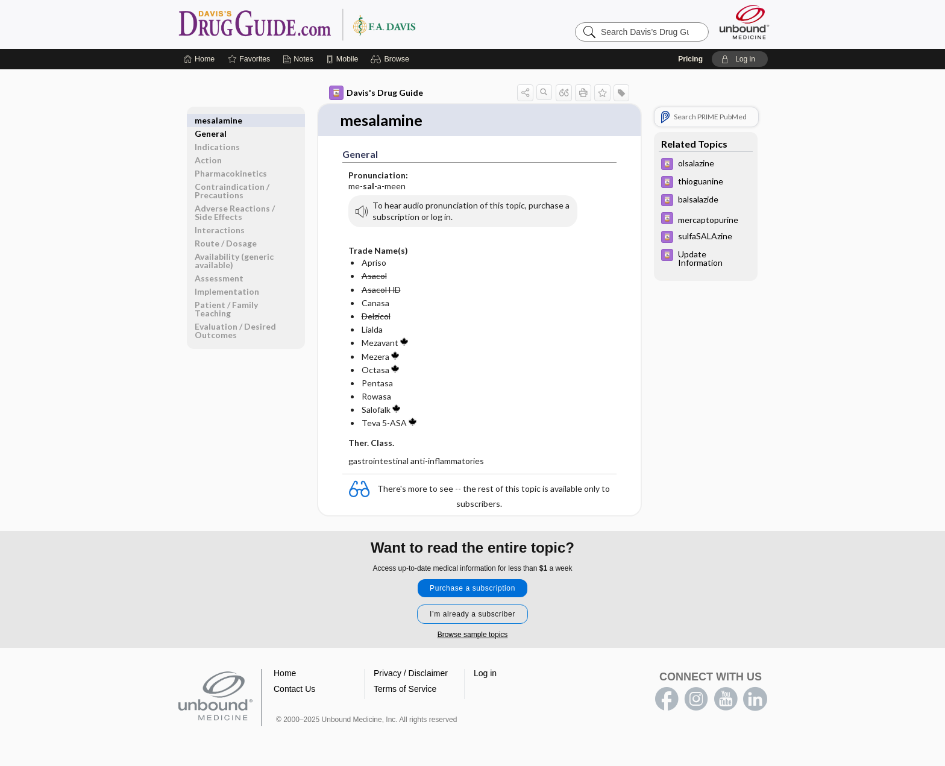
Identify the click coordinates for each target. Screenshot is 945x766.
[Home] (199, 59)
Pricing (690, 59)
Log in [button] (485, 674)
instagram (696, 700)
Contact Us (294, 689)
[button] (391, 59)
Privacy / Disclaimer (411, 674)
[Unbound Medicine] (744, 22)
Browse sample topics (473, 635)
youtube (726, 700)
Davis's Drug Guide (376, 93)
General (211, 120)
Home (285, 674)
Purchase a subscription (472, 589)
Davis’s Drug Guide (328, 24)
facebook (667, 700)
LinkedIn (755, 700)
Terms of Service (405, 689)
